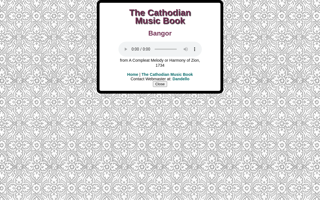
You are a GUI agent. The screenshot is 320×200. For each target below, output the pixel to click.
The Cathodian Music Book (167, 74)
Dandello (181, 79)
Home (132, 74)
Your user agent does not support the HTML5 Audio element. (160, 49)
